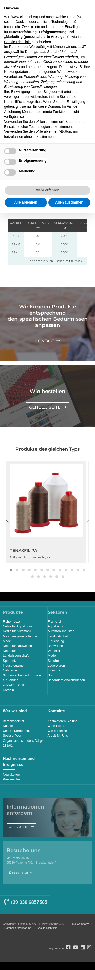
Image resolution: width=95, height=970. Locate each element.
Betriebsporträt (13, 721)
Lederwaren (56, 665)
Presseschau (12, 779)
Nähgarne (10, 670)
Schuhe (53, 661)
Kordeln (8, 690)
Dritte (29, 52)
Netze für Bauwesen (17, 646)
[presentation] (7, 520)
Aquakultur (55, 626)
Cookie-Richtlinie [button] (17, 42)
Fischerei (54, 621)
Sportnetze (10, 661)
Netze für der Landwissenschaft (16, 653)
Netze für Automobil (17, 631)
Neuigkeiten (11, 774)
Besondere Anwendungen (66, 680)
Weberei (54, 651)
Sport (52, 675)
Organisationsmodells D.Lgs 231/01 (23, 743)
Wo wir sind (56, 726)
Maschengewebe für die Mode (20, 638)
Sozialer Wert (12, 735)
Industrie (54, 670)
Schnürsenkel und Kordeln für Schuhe (22, 677)
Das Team (10, 726)
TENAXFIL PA (23, 550)
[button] (11, 569)
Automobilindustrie (61, 631)
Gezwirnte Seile (14, 685)
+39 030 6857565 (25, 902)
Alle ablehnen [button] (25, 202)
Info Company (80, 923)
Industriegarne (13, 665)
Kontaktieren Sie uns (63, 721)
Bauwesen (55, 646)
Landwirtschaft (58, 636)
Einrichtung (56, 641)
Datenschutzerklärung (17, 927)
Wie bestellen (57, 731)
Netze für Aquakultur (17, 626)
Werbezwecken (69, 72)
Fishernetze (11, 621)
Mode (52, 655)
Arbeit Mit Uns (58, 735)
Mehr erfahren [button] (47, 190)
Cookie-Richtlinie (47, 927)
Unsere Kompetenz (17, 731)
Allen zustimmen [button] (69, 202)
